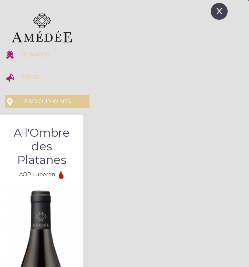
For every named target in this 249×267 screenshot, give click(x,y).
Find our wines (47, 102)
